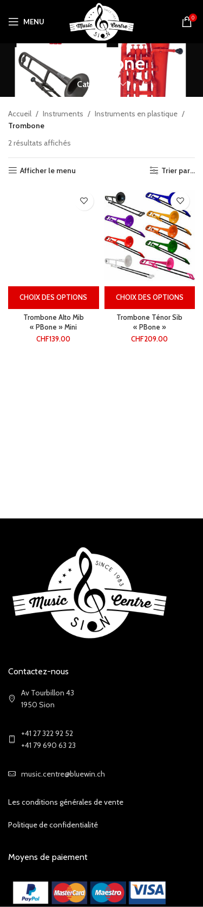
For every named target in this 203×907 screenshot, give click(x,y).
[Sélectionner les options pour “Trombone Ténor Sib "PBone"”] (149, 297)
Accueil (19, 114)
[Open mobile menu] (26, 21)
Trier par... (178, 170)
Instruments (63, 114)
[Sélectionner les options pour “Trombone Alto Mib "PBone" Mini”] (53, 297)
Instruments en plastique (136, 114)
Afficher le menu (48, 170)
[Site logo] (101, 20)
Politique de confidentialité (53, 825)
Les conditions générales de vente (65, 802)
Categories (97, 84)
